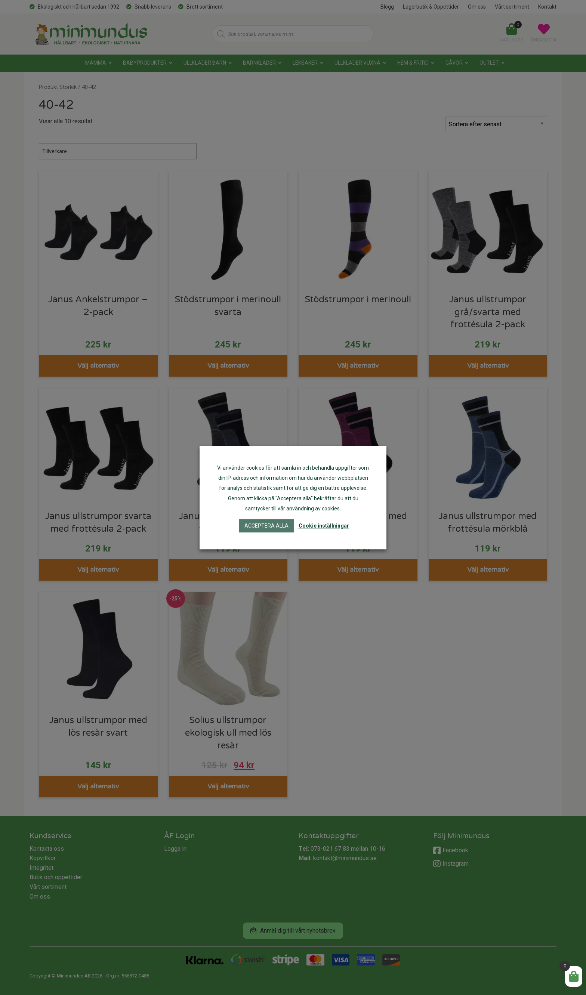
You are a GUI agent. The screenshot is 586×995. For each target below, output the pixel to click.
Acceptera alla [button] (266, 526)
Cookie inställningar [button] (324, 526)
